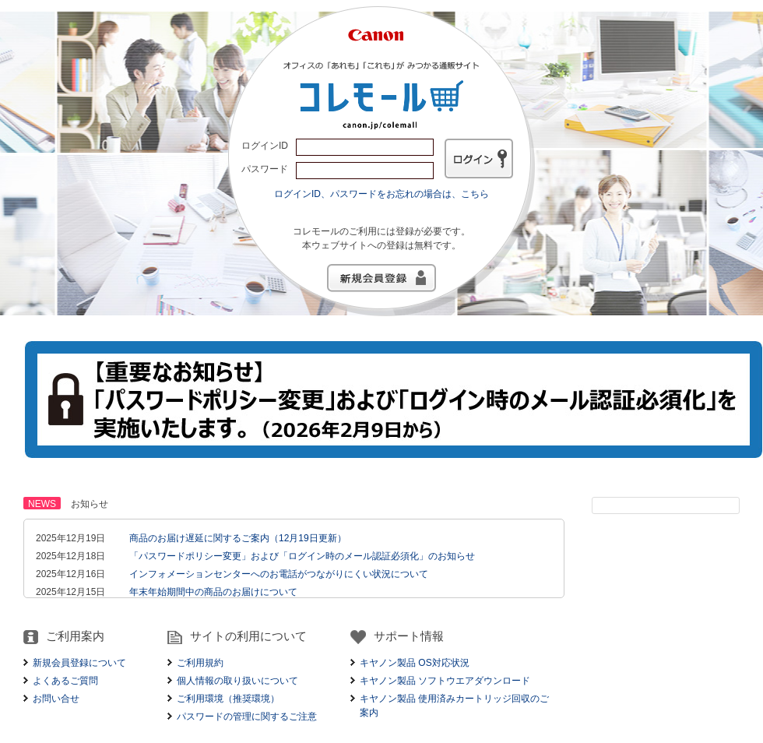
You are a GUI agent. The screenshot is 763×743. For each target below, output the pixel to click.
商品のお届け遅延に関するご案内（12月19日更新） (237, 538)
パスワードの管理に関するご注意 (247, 716)
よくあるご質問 (65, 680)
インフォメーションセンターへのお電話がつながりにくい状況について (278, 574)
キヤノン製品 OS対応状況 (414, 662)
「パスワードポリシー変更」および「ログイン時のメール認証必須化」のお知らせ (302, 556)
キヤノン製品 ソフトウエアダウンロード (445, 680)
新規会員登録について (79, 662)
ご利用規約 (200, 662)
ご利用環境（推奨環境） (228, 698)
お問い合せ (56, 698)
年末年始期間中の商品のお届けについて (213, 591)
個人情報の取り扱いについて (237, 680)
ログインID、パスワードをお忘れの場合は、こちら (381, 193)
